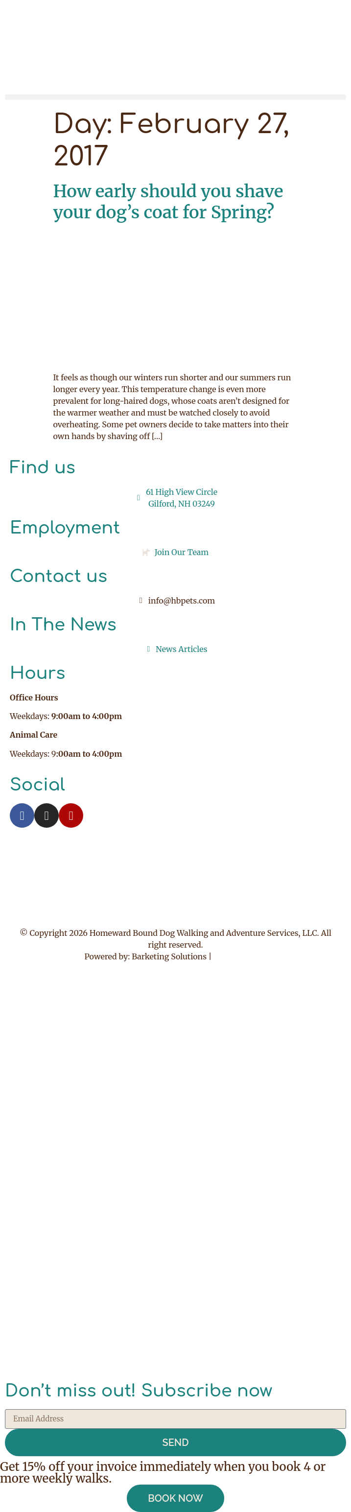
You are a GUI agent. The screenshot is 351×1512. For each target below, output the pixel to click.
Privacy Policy (239, 956)
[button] (175, 97)
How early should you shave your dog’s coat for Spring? (168, 202)
